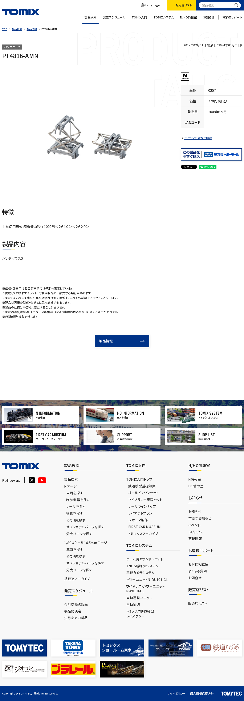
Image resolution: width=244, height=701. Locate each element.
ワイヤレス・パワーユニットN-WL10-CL (145, 588)
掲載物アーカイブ (77, 578)
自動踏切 (133, 604)
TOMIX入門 (139, 19)
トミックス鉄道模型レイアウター (140, 613)
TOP (4, 29)
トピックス (195, 531)
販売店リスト (197, 603)
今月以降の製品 (76, 604)
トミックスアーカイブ (143, 533)
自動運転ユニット (139, 597)
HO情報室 (196, 485)
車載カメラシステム (140, 572)
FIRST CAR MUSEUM (144, 526)
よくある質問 (197, 570)
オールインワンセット (143, 492)
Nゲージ (70, 486)
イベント (194, 524)
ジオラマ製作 (138, 519)
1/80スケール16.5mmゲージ (85, 542)
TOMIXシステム (163, 19)
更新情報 (195, 538)
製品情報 (32, 29)
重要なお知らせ (199, 518)
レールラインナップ (142, 506)
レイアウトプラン (140, 513)
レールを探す (75, 506)
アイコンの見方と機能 (198, 138)
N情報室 (194, 479)
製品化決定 (72, 610)
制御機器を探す (77, 499)
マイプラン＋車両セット (145, 499)
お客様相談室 (198, 564)
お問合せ (195, 577)
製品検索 (90, 19)
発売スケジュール (114, 19)
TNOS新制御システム (142, 565)
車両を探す (74, 492)
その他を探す (75, 520)
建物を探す (74, 513)
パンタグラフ (12, 47)
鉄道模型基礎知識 (142, 485)
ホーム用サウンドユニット (144, 558)
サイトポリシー (176, 693)
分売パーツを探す (79, 533)
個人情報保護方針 (202, 693)
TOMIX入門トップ (139, 479)
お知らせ (209, 19)
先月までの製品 (75, 617)
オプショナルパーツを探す (85, 526)
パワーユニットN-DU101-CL (147, 579)
